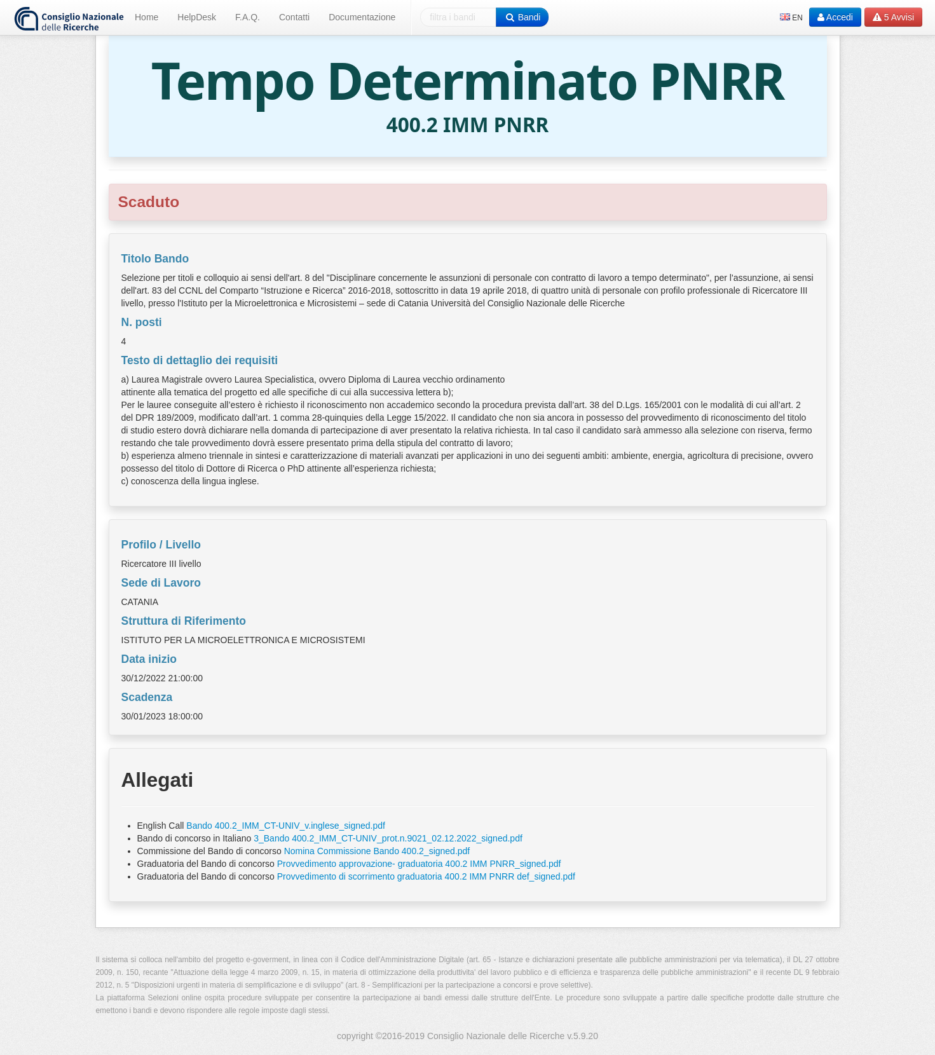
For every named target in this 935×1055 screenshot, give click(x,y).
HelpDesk (196, 17)
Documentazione (362, 17)
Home (146, 17)
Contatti (294, 17)
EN (791, 17)
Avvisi (893, 17)
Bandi (522, 17)
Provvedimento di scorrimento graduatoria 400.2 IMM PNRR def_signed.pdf (426, 876)
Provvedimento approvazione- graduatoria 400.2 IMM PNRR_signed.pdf (419, 864)
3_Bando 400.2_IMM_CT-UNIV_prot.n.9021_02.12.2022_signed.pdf (388, 838)
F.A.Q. (247, 17)
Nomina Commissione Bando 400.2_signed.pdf (377, 851)
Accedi (835, 17)
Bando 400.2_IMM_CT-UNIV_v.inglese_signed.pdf (285, 825)
